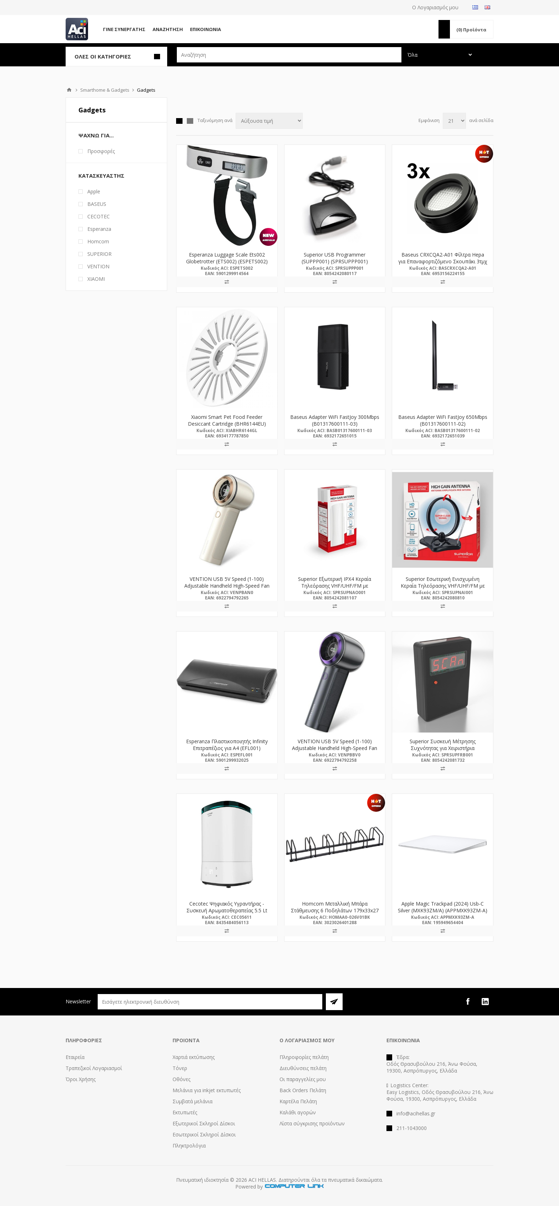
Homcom (98, 241)
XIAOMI (96, 278)
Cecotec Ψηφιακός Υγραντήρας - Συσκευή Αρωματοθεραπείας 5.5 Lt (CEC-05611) (226, 910)
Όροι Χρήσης (81, 1079)
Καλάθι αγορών (298, 1112)
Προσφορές (101, 151)
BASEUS (96, 204)
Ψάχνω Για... (96, 135)
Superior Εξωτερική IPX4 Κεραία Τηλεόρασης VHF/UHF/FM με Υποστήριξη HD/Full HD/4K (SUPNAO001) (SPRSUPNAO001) (335, 589)
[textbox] (289, 54)
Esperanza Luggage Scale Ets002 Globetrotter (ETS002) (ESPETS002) (227, 258)
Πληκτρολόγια (189, 1145)
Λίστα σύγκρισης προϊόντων (312, 1123)
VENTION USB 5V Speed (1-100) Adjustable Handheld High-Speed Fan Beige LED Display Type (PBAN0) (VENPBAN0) (227, 589)
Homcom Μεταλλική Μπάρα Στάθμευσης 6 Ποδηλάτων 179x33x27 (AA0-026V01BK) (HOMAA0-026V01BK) (335, 910)
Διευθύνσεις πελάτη (303, 1068)
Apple (93, 191)
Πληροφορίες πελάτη (304, 1057)
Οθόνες (181, 1079)
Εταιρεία (75, 1057)
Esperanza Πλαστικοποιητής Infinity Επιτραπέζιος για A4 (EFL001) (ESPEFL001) (227, 748)
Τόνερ (180, 1068)
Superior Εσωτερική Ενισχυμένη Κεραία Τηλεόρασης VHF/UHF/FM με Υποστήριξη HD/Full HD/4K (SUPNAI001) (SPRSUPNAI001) (443, 589)
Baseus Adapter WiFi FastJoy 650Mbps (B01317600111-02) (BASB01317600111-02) (442, 424)
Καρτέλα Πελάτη (298, 1101)
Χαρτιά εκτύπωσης (194, 1057)
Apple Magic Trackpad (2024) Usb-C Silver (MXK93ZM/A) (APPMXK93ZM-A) (442, 907)
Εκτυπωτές (185, 1112)
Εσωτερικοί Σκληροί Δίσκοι (204, 1134)
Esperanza (99, 229)
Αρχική (69, 90)
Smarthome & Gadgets (104, 90)
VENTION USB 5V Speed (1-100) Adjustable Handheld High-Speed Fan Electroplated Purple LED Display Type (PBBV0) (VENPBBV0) (335, 751)
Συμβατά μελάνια (192, 1101)
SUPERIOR (99, 253)
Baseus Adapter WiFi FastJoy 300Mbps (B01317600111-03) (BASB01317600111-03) (334, 424)
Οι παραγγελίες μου (303, 1079)
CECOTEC (98, 216)
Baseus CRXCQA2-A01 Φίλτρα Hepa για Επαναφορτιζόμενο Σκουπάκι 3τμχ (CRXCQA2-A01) (442, 261)
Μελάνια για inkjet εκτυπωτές (207, 1090)
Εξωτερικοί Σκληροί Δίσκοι (204, 1123)
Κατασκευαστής (101, 175)
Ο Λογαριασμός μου (435, 7)
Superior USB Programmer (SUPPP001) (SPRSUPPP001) (335, 258)
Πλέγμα (179, 121)
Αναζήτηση (168, 29)
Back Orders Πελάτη (303, 1090)
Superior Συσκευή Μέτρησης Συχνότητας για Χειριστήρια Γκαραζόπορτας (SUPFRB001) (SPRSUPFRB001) (443, 751)
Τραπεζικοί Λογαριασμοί (94, 1068)
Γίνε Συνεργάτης (124, 29)
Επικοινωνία (205, 29)
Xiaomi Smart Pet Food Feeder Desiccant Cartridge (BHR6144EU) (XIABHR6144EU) (227, 424)
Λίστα (190, 121)
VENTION (98, 266)
